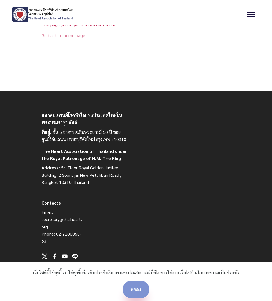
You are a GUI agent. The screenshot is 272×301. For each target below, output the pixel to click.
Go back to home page (63, 35)
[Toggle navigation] (251, 14)
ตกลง (136, 289)
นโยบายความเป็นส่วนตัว (216, 272)
